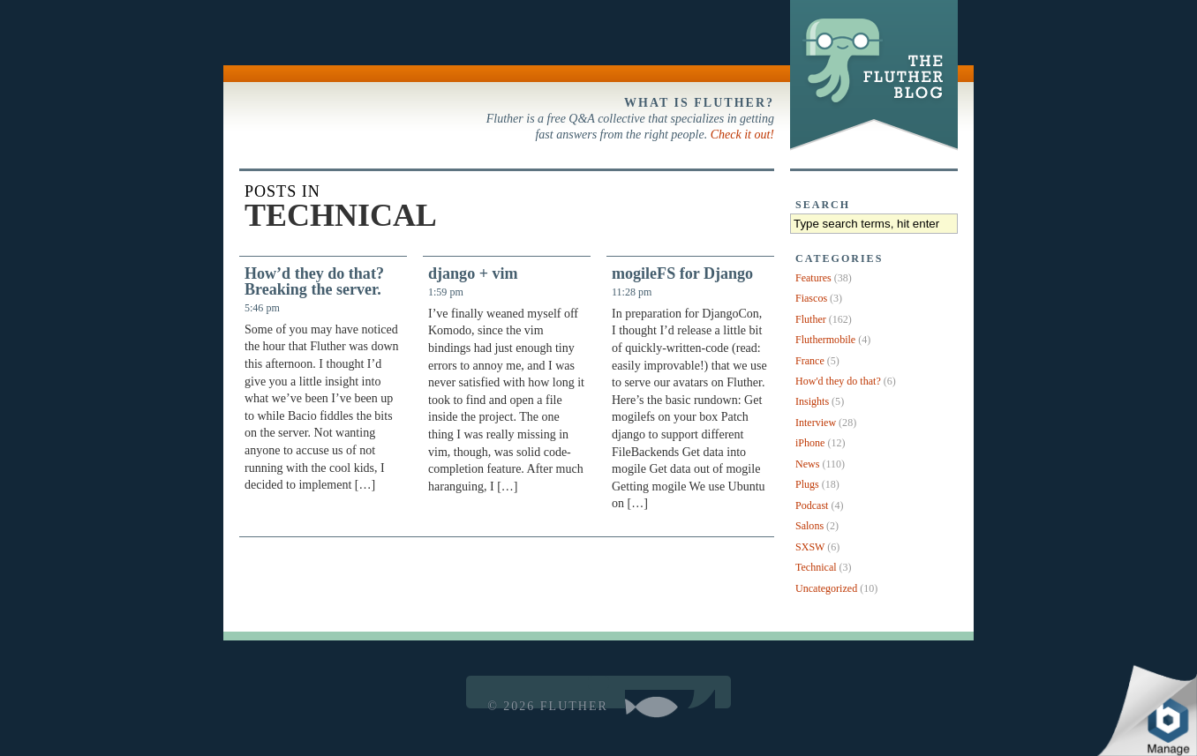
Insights (812, 401)
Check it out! (742, 134)
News (807, 464)
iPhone (809, 443)
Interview (815, 422)
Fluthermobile (825, 339)
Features (813, 278)
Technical (816, 567)
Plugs (807, 484)
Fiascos (811, 298)
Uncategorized (826, 588)
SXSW (809, 547)
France (809, 361)
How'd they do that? (838, 381)
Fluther (810, 319)
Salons (809, 526)
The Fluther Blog (871, 150)
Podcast (811, 505)
